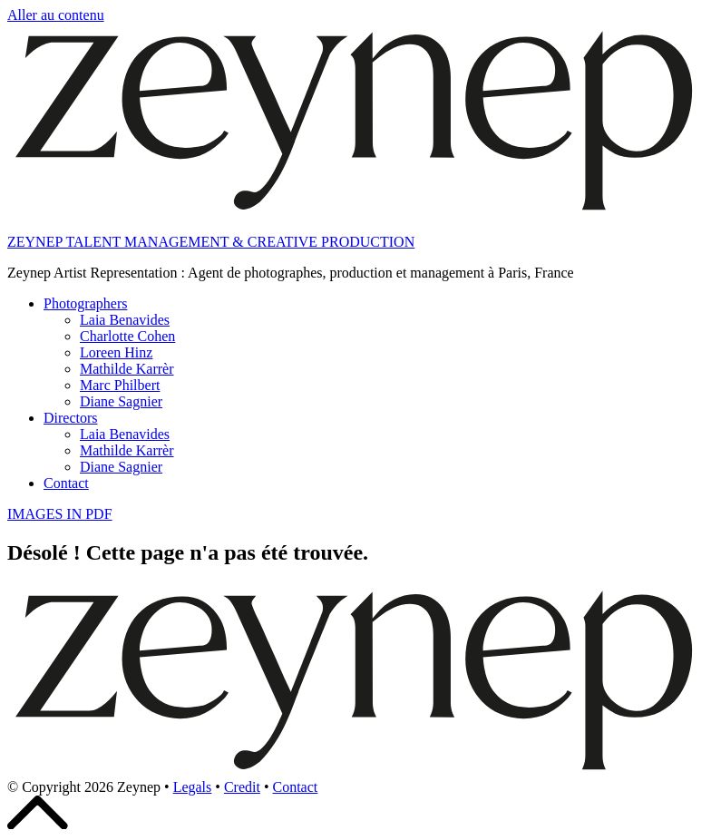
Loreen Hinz (116, 352)
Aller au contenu (55, 15)
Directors (71, 417)
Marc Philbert (120, 385)
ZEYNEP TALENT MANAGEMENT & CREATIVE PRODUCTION (210, 241)
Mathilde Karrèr (127, 368)
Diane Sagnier (121, 401)
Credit (242, 787)
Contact (66, 483)
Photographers (85, 303)
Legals (192, 787)
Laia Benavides (125, 319)
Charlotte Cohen (127, 336)
